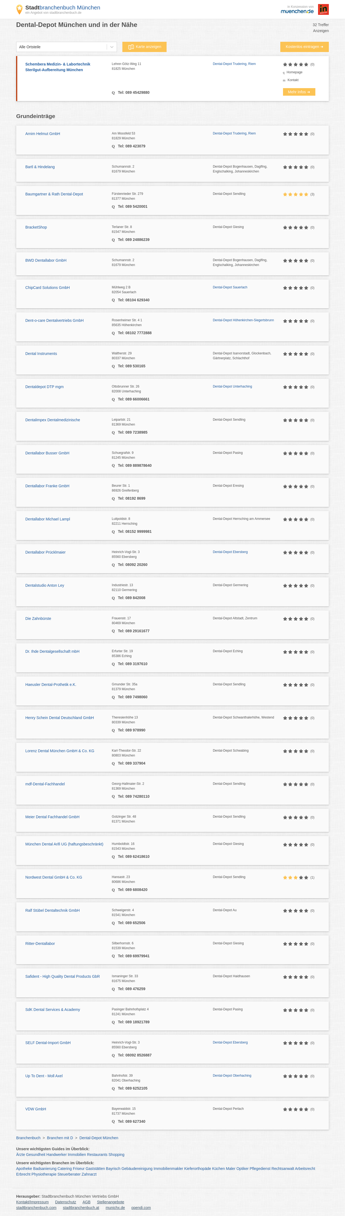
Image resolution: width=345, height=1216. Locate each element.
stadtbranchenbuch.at (81, 1207)
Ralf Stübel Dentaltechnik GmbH (52, 910)
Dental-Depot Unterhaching (232, 386)
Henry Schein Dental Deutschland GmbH (59, 718)
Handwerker (56, 1154)
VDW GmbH (35, 1109)
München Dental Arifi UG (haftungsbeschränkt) (64, 844)
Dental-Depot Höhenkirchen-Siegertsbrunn (243, 320)
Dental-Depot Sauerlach (230, 287)
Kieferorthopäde (197, 1168)
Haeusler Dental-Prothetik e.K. (50, 684)
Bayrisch (113, 1168)
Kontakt (293, 80)
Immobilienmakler (168, 1168)
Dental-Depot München (99, 1138)
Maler (230, 1168)
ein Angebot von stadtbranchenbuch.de (53, 13)
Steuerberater (69, 1174)
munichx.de (115, 1207)
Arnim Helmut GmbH (42, 134)
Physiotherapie (44, 1174)
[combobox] (19, 47)
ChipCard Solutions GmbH (47, 287)
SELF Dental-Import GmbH (48, 1043)
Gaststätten (95, 1168)
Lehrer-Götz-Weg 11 (162, 66)
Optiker (242, 1168)
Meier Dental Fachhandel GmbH (52, 817)
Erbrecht (23, 1174)
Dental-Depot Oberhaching (232, 1075)
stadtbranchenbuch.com (36, 1207)
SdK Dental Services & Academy (52, 1009)
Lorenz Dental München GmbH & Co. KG (59, 751)
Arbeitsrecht (305, 1168)
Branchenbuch (28, 1138)
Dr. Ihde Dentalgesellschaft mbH (52, 651)
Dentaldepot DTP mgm (44, 387)
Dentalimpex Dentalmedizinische (52, 420)
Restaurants (97, 1154)
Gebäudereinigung (137, 1168)
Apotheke (24, 1168)
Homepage (295, 72)
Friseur (79, 1168)
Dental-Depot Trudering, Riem (234, 64)
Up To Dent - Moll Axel (44, 1076)
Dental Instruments (41, 353)
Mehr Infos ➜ (299, 92)
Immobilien (77, 1154)
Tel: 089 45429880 (133, 92)
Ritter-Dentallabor (40, 943)
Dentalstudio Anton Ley (44, 585)
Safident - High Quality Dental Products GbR (62, 976)
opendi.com (141, 1207)
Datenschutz (65, 1202)
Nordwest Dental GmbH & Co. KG (53, 877)
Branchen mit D (60, 1138)
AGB (86, 1202)
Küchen (218, 1168)
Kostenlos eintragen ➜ (304, 46)
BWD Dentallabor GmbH (46, 260)
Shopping (116, 1154)
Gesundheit (36, 1154)
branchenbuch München (62, 7)
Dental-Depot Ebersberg (230, 552)
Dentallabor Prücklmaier (45, 552)
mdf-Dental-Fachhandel (45, 784)
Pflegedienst (260, 1168)
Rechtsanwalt (282, 1168)
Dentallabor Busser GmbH (47, 453)
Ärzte (20, 1154)
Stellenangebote (110, 1202)
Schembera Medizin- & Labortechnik (65, 67)
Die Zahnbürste (38, 618)
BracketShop (36, 227)
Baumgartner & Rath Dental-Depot (54, 194)
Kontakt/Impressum (32, 1202)
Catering (64, 1168)
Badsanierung (44, 1168)
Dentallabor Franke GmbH (47, 486)
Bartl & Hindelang (40, 167)
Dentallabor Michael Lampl (47, 519)
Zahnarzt (89, 1174)
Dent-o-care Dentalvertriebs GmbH (54, 320)
